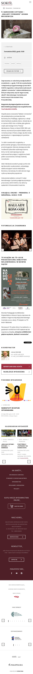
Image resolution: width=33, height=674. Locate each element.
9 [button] (24, 621)
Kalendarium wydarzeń (16, 426)
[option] (16, 29)
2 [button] (10, 621)
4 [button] (14, 621)
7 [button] (20, 621)
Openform (20, 671)
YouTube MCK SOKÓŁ (9, 109)
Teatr (20, 439)
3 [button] (12, 621)
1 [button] (8, 621)
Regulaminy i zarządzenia (16, 485)
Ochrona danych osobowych (16, 589)
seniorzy (18, 63)
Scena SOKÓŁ (24, 458)
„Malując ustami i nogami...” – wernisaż (7, 446)
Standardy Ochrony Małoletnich (16, 478)
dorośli (13, 63)
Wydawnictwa (16, 482)
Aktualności (9, 8)
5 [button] (16, 621)
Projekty (16, 489)
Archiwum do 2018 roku (16, 475)
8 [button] (22, 621)
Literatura (8, 46)
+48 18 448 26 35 (18, 354)
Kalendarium (16, 8)
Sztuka (5, 439)
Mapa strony (16, 593)
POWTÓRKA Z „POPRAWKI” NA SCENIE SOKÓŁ (22, 446)
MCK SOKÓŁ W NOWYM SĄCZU (16, 585)
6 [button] (18, 621)
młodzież (6, 63)
